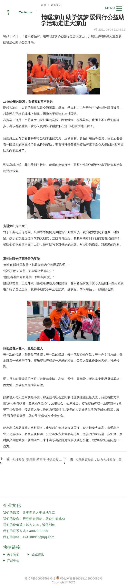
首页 (43, 5)
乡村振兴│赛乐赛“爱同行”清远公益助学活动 (38, 459)
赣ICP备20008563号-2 (40, 578)
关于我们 (13, 554)
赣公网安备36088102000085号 (81, 578)
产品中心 (13, 560)
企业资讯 (56, 5)
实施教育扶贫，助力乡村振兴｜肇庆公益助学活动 (101, 459)
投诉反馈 (13, 566)
